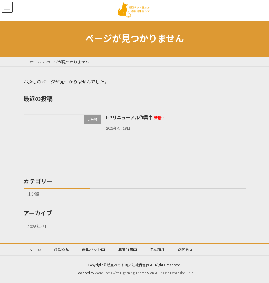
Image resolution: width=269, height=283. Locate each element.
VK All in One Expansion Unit (171, 273)
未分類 (33, 194)
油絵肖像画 (127, 249)
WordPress (103, 273)
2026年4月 (36, 226)
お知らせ (61, 249)
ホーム (35, 249)
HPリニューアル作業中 (134, 117)
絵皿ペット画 (93, 249)
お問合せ (185, 249)
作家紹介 (157, 249)
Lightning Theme (133, 273)
